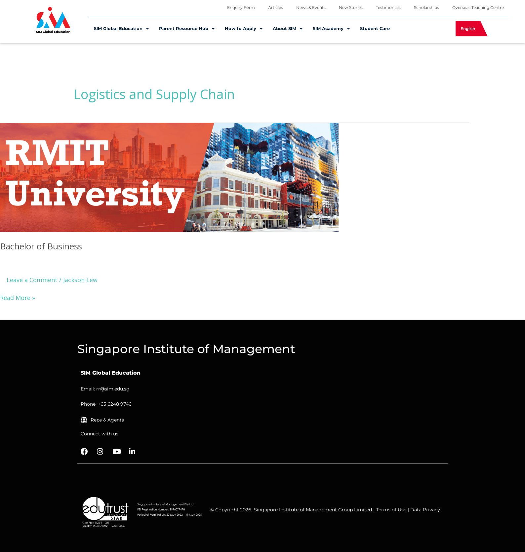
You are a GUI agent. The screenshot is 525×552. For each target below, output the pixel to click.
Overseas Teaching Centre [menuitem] (478, 7)
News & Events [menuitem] (311, 7)
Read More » (17, 297)
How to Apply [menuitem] (244, 28)
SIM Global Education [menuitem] (121, 28)
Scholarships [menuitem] (426, 7)
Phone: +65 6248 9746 (106, 404)
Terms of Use (391, 510)
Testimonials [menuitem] (388, 7)
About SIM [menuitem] (288, 28)
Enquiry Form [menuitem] (241, 7)
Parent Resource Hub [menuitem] (187, 28)
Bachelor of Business (41, 246)
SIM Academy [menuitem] (331, 28)
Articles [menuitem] (275, 7)
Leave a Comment (32, 280)
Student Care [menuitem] (375, 28)
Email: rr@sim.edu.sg (105, 389)
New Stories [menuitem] (351, 7)
